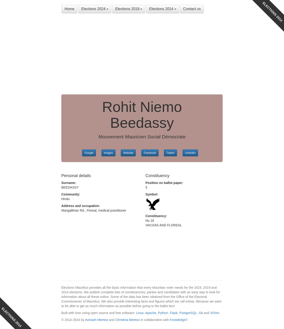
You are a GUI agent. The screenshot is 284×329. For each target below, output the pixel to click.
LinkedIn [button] (190, 152)
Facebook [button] (150, 152)
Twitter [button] (170, 152)
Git (201, 313)
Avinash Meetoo (96, 320)
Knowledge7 (179, 320)
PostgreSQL (188, 313)
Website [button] (128, 152)
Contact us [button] (192, 9)
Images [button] (108, 152)
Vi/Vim (214, 313)
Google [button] (89, 152)
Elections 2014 (162, 9)
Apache (150, 313)
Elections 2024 (94, 9)
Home (69, 9)
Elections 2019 (128, 9)
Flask (174, 313)
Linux (140, 313)
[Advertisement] (142, 55)
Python (163, 313)
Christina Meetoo (127, 320)
